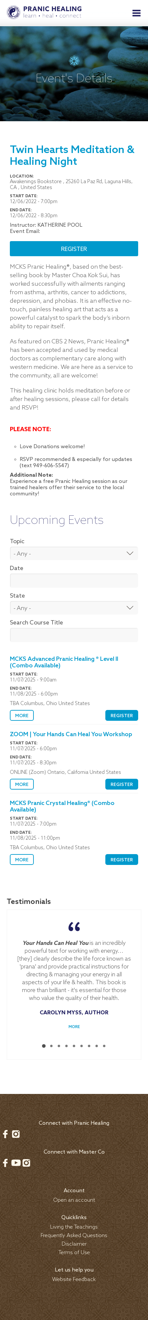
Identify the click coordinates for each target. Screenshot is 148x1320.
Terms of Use (74, 1253)
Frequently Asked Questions (74, 1236)
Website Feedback (74, 1279)
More (22, 716)
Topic (17, 541)
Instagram (16, 1134)
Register (74, 249)
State (17, 596)
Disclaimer (74, 1244)
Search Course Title (36, 622)
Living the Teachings (74, 1227)
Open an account (74, 1200)
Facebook (5, 1134)
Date (16, 568)
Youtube (16, 1162)
